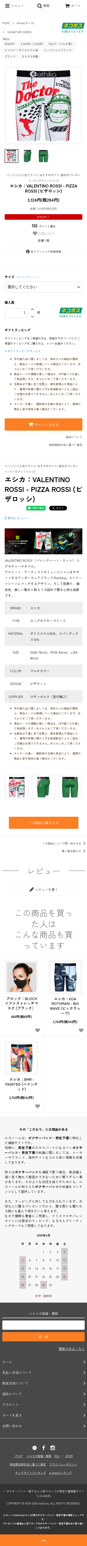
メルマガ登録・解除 (39, 1456)
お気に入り (44, 233)
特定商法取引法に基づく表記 (28, 1464)
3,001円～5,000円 (32, 44)
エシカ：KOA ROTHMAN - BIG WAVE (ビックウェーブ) (65, 1006)
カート (73, 5)
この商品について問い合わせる (64, 843)
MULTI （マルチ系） (61, 44)
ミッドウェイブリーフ (58, 50)
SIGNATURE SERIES (19, 32)
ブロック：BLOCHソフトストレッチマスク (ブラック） (21, 1003)
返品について (74, 437)
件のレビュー (16, 518)
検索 (43, 5)
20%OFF (10, 44)
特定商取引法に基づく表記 (65, 445)
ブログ (19, 1456)
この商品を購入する (43, 822)
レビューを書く (43, 889)
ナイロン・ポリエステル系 (21, 50)
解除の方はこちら (72, 1348)
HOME (6, 23)
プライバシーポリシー (63, 1464)
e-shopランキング (60, 1473)
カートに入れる (43, 424)
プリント (10, 56)
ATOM (69, 1456)
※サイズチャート (27, 277)
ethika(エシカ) (25, 23)
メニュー (14, 5)
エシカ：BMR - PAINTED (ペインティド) (21, 1084)
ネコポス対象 (30, 56)
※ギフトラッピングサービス (23, 351)
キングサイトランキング (30, 1473)
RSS (57, 1456)
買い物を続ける (74, 851)
